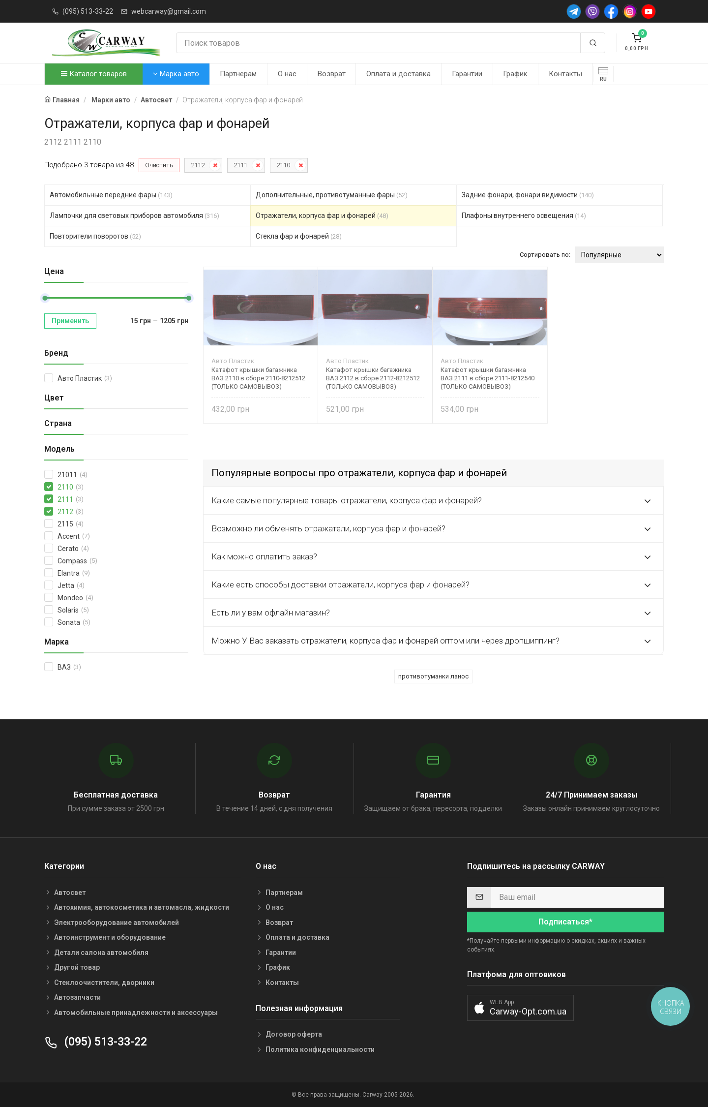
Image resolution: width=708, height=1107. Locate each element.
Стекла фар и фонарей (299, 236)
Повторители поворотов (95, 236)
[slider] (44, 298)
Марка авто (176, 73)
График (515, 73)
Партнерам (238, 73)
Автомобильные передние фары (111, 195)
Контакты (565, 73)
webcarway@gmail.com (168, 11)
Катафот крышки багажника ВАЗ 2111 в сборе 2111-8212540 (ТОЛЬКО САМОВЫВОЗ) (487, 378)
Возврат (332, 73)
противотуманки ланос (433, 676)
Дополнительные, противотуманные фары (332, 195)
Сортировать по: (545, 254)
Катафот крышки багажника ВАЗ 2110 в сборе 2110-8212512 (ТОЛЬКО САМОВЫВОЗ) (258, 378)
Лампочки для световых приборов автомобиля (134, 215)
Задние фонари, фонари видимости (528, 195)
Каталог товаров (94, 73)
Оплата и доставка (398, 73)
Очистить (159, 165)
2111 (240, 165)
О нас (287, 73)
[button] (520, 1008)
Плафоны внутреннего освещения (524, 215)
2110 (283, 165)
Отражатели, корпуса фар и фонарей (322, 215)
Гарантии (467, 73)
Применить (70, 321)
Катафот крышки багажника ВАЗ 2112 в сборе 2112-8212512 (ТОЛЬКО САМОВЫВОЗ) (373, 378)
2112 (198, 165)
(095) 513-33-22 (87, 11)
